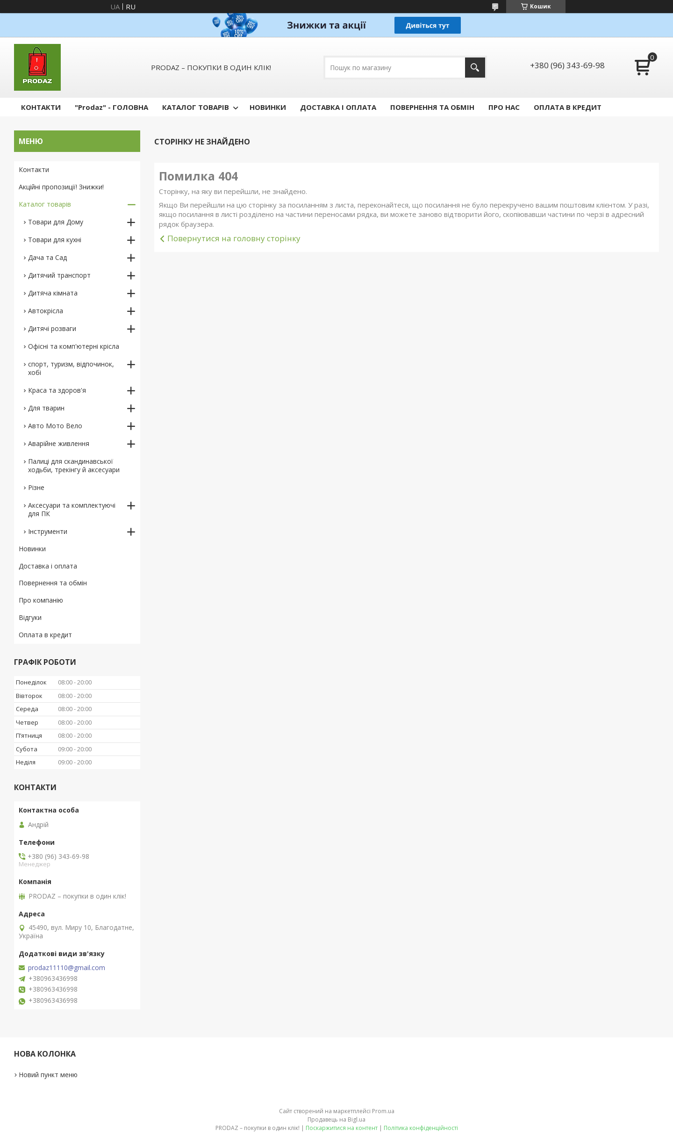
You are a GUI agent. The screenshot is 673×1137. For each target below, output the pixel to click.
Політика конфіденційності (421, 1128)
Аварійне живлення (58, 443)
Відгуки (30, 617)
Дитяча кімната (53, 292)
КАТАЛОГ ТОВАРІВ (195, 107)
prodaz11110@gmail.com (66, 968)
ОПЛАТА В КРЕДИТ (567, 107)
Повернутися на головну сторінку (234, 238)
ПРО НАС (504, 107)
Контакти (34, 169)
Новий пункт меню (48, 1074)
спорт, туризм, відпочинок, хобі (71, 368)
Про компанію (41, 600)
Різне (36, 487)
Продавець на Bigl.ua (336, 1119)
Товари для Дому (55, 221)
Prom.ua (383, 1111)
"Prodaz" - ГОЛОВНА (111, 107)
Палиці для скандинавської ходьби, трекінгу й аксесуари (74, 465)
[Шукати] (475, 68)
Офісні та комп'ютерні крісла (73, 346)
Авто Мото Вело (55, 425)
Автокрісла (45, 310)
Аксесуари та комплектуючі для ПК (71, 509)
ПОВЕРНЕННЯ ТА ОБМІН (432, 107)
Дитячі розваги (52, 328)
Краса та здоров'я (57, 390)
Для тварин (46, 407)
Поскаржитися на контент (342, 1128)
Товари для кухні (54, 239)
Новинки (32, 548)
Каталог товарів (45, 204)
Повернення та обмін (53, 582)
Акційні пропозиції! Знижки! (61, 186)
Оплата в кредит (45, 634)
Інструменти (47, 531)
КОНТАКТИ (41, 107)
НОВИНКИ (268, 107)
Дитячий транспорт (59, 275)
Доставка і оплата (48, 565)
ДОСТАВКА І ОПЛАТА (338, 107)
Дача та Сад (47, 257)
